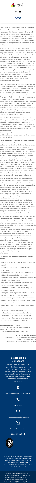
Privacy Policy (21, 482)
